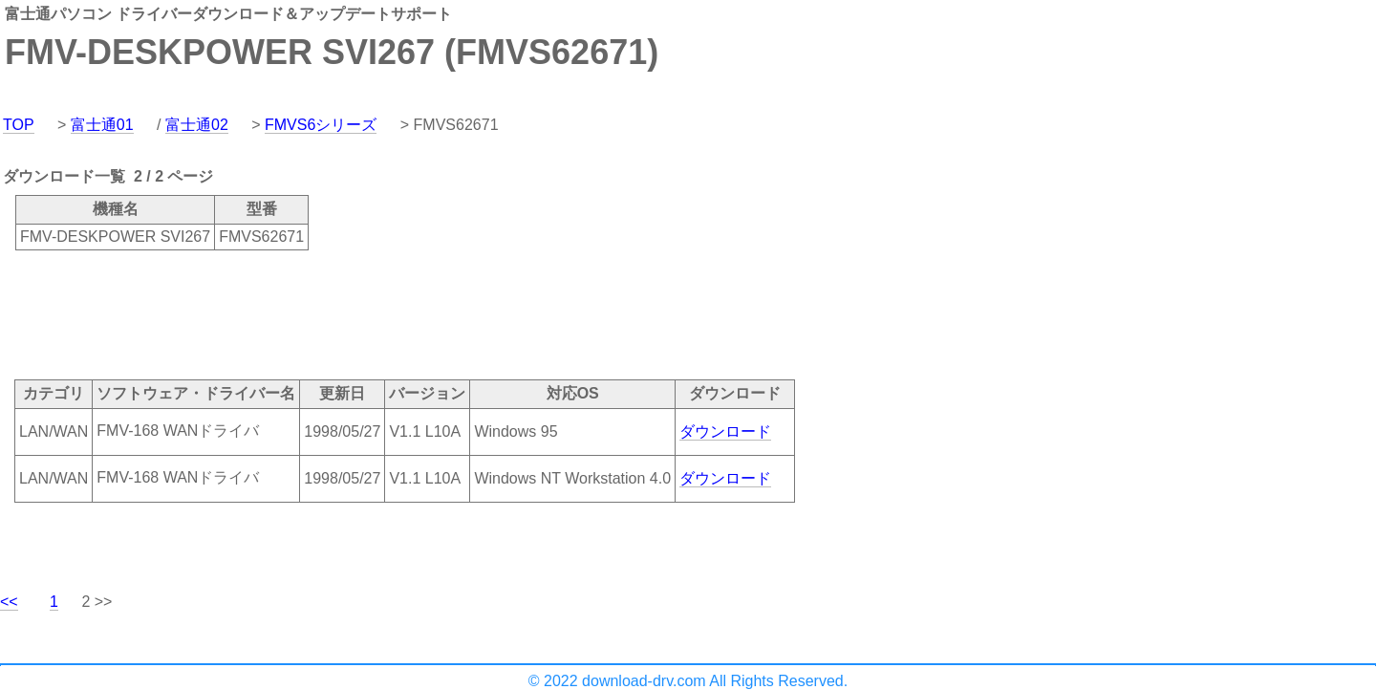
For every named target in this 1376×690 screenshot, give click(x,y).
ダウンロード (725, 431)
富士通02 (196, 125)
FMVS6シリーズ (320, 125)
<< (9, 601)
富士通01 (102, 125)
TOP (18, 125)
